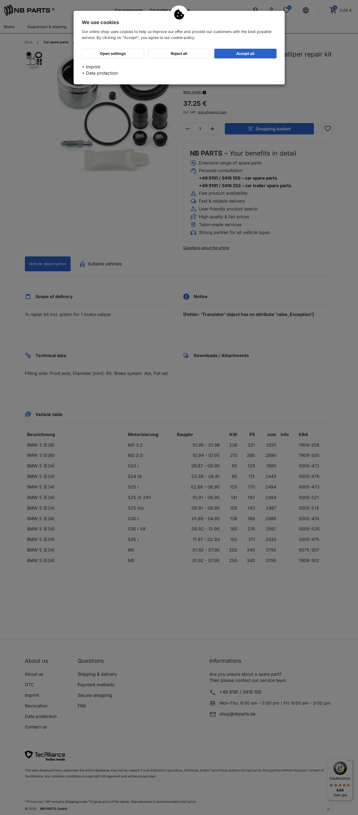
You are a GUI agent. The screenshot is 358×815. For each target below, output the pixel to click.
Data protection (102, 73)
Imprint (93, 67)
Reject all (179, 53)
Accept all (245, 53)
